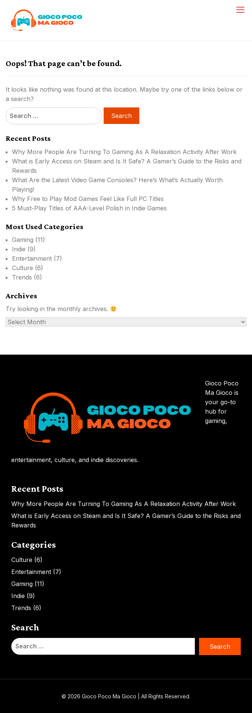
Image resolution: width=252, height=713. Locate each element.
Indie (19, 249)
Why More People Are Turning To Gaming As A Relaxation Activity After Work (124, 152)
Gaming (22, 239)
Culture (22, 268)
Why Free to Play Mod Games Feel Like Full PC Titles (88, 198)
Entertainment (32, 258)
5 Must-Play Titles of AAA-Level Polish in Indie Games (89, 208)
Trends (22, 277)
